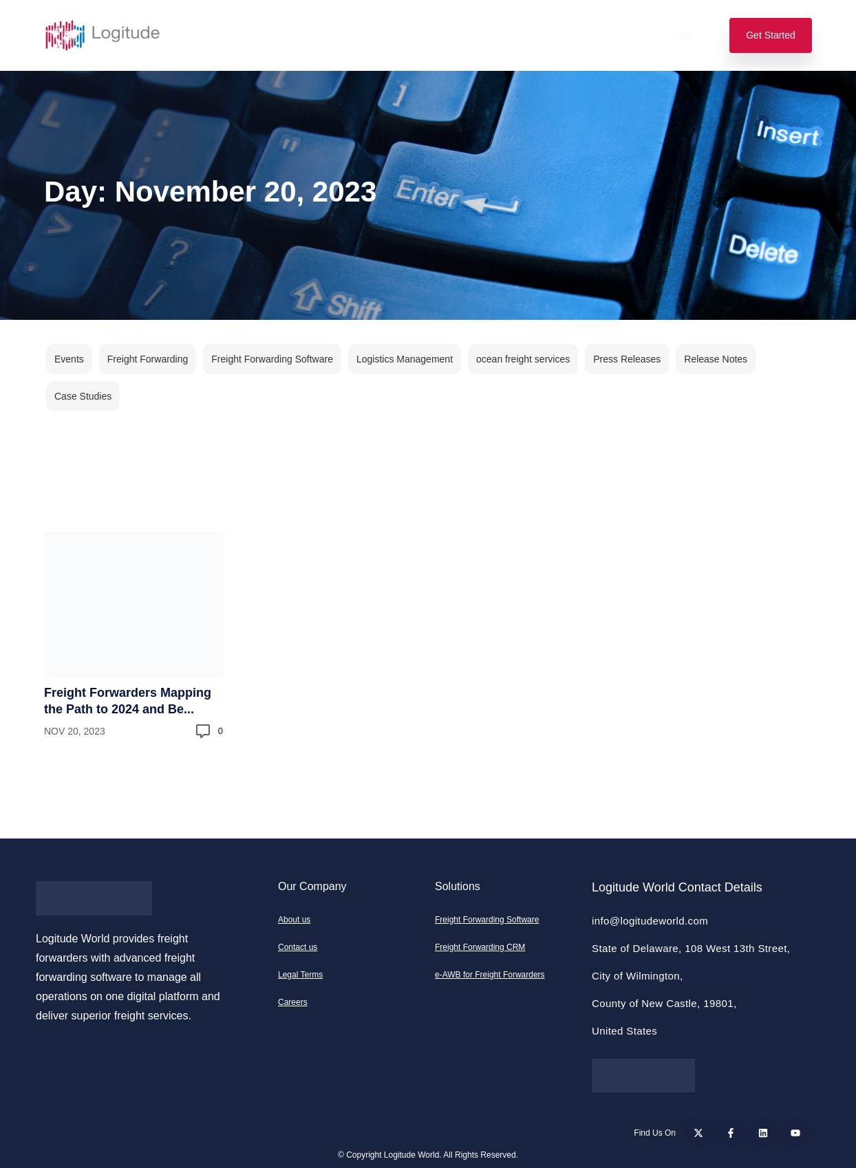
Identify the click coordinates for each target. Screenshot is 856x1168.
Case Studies (82, 396)
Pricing (334, 35)
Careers (293, 1002)
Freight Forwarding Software (272, 359)
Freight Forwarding (148, 359)
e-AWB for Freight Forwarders (490, 975)
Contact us (297, 947)
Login (636, 35)
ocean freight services (523, 359)
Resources (500, 35)
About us (294, 919)
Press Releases (627, 359)
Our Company (413, 35)
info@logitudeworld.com (650, 921)
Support (574, 35)
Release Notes (715, 359)
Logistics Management (404, 359)
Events (69, 359)
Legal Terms (300, 975)
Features (266, 35)
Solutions (194, 35)
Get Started (770, 35)
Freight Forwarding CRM (480, 947)
